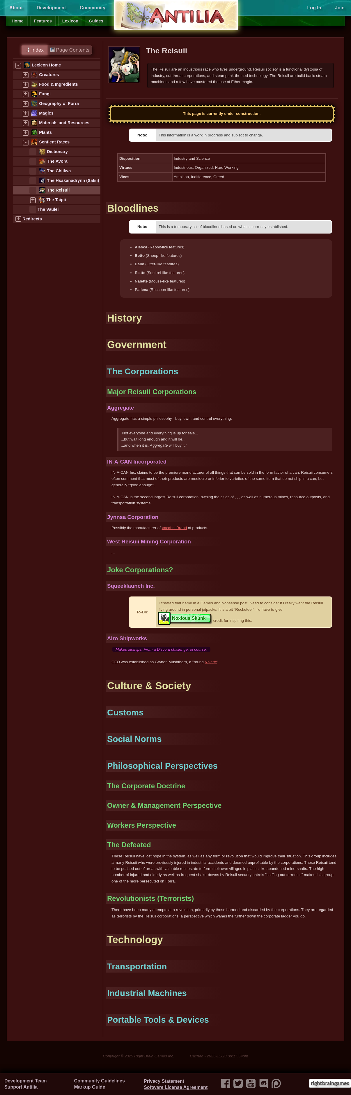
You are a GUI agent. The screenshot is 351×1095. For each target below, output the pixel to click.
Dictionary (57, 151)
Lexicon (70, 21)
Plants (45, 132)
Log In (314, 7)
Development (51, 7)
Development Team (25, 1080)
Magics (46, 113)
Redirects (32, 219)
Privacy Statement (164, 1081)
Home (18, 21)
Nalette (211, 662)
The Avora (57, 161)
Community (92, 7)
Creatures (49, 74)
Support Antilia (21, 1087)
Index (34, 50)
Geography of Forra (59, 103)
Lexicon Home (46, 65)
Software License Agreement (176, 1087)
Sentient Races (54, 142)
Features (43, 21)
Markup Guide (89, 1087)
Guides (96, 21)
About (16, 7)
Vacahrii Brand (174, 528)
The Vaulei (48, 209)
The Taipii (56, 199)
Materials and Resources (64, 122)
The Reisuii (58, 190)
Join (340, 7)
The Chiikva (59, 171)
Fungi (45, 94)
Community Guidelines (99, 1080)
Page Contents (69, 50)
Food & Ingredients (58, 84)
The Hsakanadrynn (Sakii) (73, 180)
